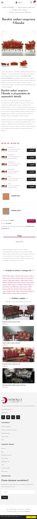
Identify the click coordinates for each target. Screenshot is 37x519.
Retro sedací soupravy (19, 282)
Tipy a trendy (4, 436)
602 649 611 (6, 228)
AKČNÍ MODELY (6, 426)
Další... (3, 439)
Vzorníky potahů (5, 468)
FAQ (2, 465)
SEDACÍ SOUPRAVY (7, 282)
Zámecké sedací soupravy (22, 276)
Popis (20, 236)
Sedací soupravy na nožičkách (15, 284)
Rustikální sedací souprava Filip (11, 322)
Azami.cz (27, 511)
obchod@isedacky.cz (6, 409)
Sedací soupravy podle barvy (20, 293)
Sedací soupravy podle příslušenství (25, 291)
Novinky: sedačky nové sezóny (9, 430)
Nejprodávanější (5, 433)
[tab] (18, 236)
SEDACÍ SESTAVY (7, 293)
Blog (2, 452)
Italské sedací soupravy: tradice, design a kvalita (20, 280)
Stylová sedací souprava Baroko (11, 343)
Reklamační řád (5, 461)
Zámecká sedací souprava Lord (11, 364)
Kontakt (3, 448)
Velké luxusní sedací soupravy (20, 287)
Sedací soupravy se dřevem (18, 278)
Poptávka (31, 221)
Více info (20, 516)
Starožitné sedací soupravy (20, 289)
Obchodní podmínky (6, 455)
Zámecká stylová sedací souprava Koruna (14, 385)
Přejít (31, 318)
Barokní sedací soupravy (8, 276)
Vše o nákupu (4, 458)
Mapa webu (4, 471)
